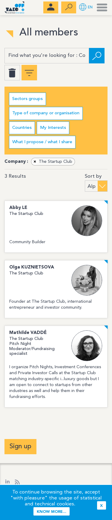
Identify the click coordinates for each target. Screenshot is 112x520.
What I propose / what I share (42, 142)
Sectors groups (27, 99)
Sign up (20, 446)
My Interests (53, 128)
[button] (86, 7)
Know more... (51, 512)
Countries (22, 128)
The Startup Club (52, 161)
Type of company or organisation (45, 113)
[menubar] (50, 7)
